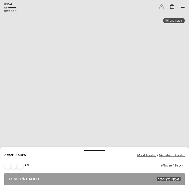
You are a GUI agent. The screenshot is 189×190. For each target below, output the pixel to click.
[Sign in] (161, 6)
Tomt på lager (94, 179)
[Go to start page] (10, 7)
